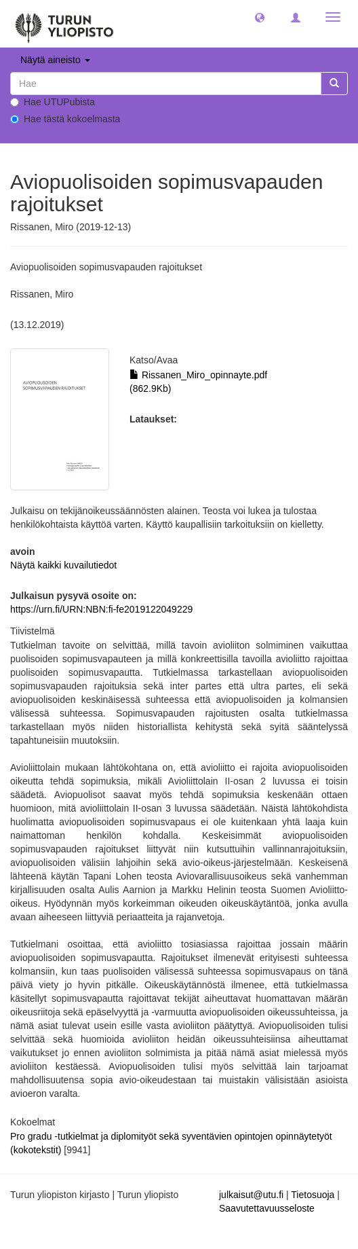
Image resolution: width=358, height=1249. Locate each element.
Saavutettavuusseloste (267, 1208)
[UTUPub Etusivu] (64, 24)
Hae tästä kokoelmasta (65, 118)
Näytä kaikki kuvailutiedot (63, 565)
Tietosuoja (312, 1194)
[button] (259, 17)
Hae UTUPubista (52, 101)
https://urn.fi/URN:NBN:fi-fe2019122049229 (101, 609)
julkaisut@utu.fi (251, 1194)
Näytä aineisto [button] (55, 59)
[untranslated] (165, 83)
